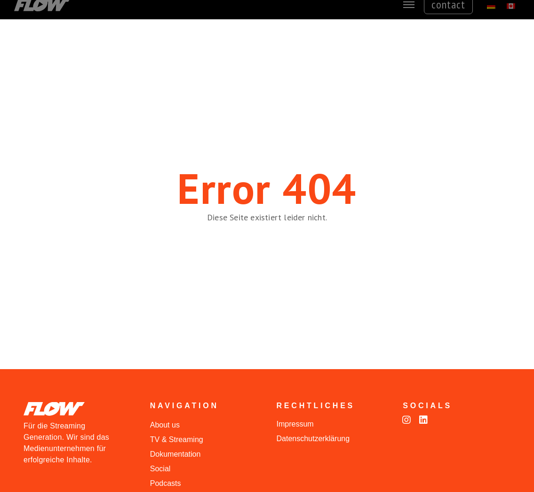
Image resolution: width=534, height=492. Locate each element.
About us (165, 425)
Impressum (295, 424)
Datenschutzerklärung (313, 439)
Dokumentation (175, 454)
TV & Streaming (176, 440)
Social (160, 469)
